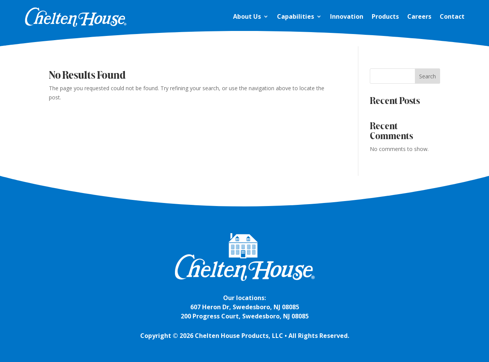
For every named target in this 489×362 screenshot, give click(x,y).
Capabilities (295, 16)
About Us (247, 16)
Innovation (346, 16)
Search (427, 76)
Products (385, 16)
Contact (452, 16)
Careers (419, 16)
